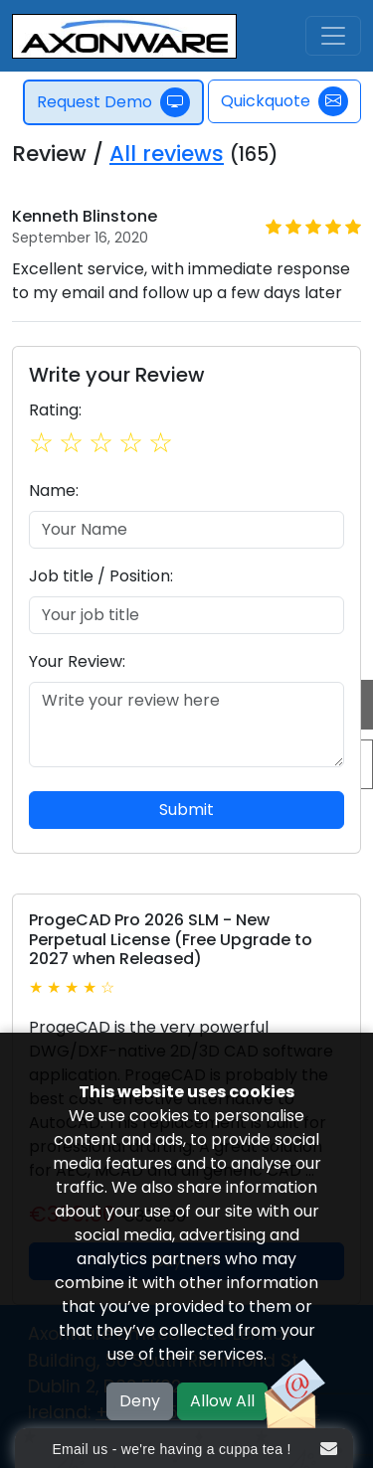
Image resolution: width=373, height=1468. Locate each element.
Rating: (55, 410)
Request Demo (113, 102)
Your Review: (77, 661)
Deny (139, 1400)
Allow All (222, 1400)
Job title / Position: (101, 576)
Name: (54, 490)
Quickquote (284, 101)
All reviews (166, 153)
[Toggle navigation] (333, 36)
